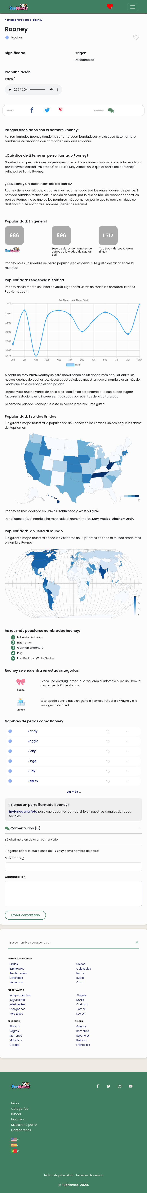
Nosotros (18, 1119)
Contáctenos (21, 1130)
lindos (20, 685)
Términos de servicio (89, 1175)
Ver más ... (73, 792)
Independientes (20, 995)
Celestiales (83, 969)
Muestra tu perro (24, 1125)
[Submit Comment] (25, 915)
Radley (33, 781)
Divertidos (16, 978)
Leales (80, 1014)
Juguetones (17, 1000)
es (15, 1145)
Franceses (83, 1045)
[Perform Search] (137, 943)
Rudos (80, 978)
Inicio (15, 1103)
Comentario (15, 877)
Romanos (82, 1031)
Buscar (16, 1114)
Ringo (32, 761)
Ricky (32, 751)
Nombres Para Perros (18, 19)
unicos (20, 704)
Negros (14, 1031)
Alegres (81, 995)
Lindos (14, 964)
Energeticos (17, 1009)
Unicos (80, 964)
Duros (80, 1000)
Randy (33, 731)
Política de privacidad (58, 1175)
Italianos (81, 1040)
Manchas (16, 1040)
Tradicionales (18, 973)
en (15, 1139)
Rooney (37, 19)
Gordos (14, 1045)
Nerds (80, 973)
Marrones (16, 1036)
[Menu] (132, 7)
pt (15, 1150)
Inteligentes (17, 1004)
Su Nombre (14, 858)
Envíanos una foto (23, 811)
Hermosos (16, 982)
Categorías (19, 1108)
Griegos (81, 1026)
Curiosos (82, 1004)
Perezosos (16, 1014)
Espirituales (17, 969)
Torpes (81, 1009)
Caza (79, 982)
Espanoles (83, 1036)
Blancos (15, 1026)
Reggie (33, 741)
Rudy (31, 771)
